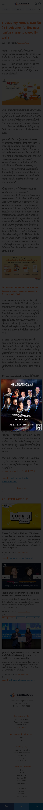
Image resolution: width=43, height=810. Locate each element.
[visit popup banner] (21, 405)
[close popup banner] (39, 382)
